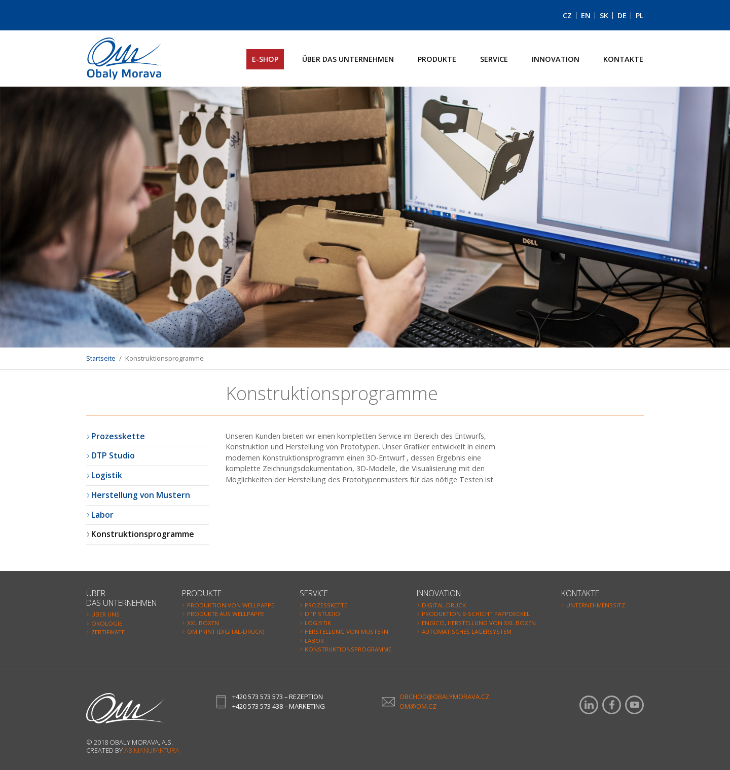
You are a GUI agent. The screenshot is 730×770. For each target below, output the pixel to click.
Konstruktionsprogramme (142, 534)
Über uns (105, 614)
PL (640, 15)
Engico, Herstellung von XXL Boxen (479, 623)
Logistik (106, 475)
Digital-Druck (444, 605)
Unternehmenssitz (595, 605)
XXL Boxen (203, 623)
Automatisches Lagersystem (467, 631)
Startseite (101, 358)
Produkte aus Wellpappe (225, 614)
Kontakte (623, 59)
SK (604, 15)
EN (586, 15)
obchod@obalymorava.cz (444, 696)
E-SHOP (265, 59)
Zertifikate (108, 632)
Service (494, 59)
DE (622, 15)
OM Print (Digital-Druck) (226, 631)
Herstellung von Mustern (140, 494)
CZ (567, 15)
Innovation (555, 59)
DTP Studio (113, 455)
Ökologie (106, 623)
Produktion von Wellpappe (230, 605)
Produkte (437, 59)
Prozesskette (118, 436)
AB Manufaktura (151, 750)
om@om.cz (417, 706)
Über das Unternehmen (348, 59)
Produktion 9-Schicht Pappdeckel (476, 614)
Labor (102, 514)
